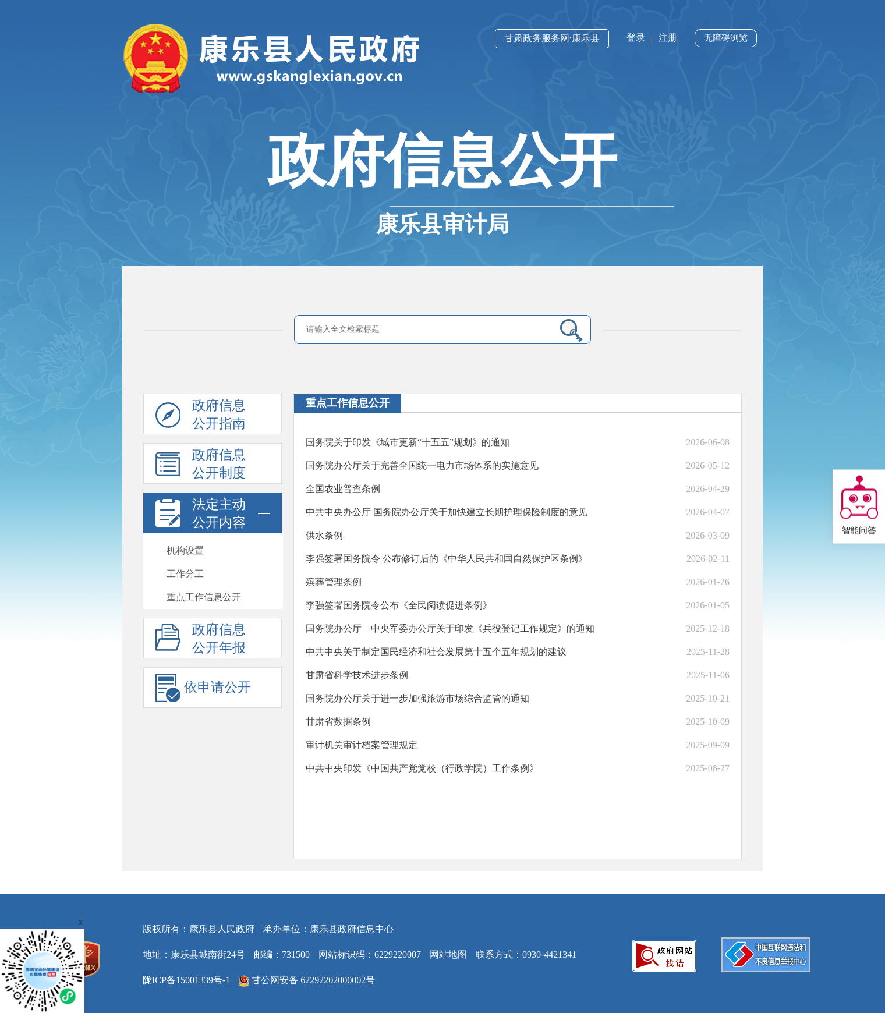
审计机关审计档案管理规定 (361, 745)
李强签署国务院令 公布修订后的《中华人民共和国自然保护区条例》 (446, 559)
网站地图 (448, 954)
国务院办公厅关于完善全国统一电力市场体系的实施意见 (422, 465)
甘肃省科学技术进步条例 (357, 675)
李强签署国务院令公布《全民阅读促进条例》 (399, 605)
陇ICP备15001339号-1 (186, 980)
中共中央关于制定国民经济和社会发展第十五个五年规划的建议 (436, 652)
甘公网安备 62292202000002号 (307, 981)
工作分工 (185, 574)
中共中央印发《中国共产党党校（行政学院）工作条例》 (422, 768)
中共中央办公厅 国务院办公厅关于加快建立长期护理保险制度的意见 (446, 512)
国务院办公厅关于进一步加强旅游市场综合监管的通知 (417, 698)
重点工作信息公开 (204, 597)
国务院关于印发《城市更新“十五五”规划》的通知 (407, 442)
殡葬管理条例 (334, 582)
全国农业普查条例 (343, 489)
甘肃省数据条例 (338, 722)
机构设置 (185, 550)
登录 (635, 37)
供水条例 (324, 535)
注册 (668, 37)
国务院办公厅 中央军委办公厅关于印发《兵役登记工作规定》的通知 (450, 628)
